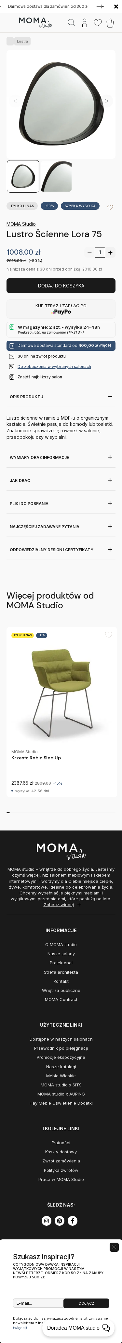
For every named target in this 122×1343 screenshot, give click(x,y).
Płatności (61, 1142)
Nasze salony (61, 953)
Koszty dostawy (61, 1151)
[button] (106, 101)
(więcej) (20, 1327)
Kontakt (61, 981)
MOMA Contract (61, 999)
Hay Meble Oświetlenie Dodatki (61, 1103)
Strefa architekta (61, 972)
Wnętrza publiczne (61, 990)
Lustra (21, 41)
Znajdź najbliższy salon (40, 376)
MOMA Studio (21, 224)
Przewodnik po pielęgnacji (61, 1048)
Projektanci (61, 962)
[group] (62, 712)
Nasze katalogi (61, 1066)
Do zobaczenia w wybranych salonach (54, 366)
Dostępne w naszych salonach (61, 1039)
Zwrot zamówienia (61, 1160)
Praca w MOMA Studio (61, 1179)
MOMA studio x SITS (61, 1084)
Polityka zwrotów (61, 1170)
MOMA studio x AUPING (61, 1093)
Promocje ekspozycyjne (61, 1057)
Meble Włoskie (61, 1075)
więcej (105, 345)
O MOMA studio (61, 944)
